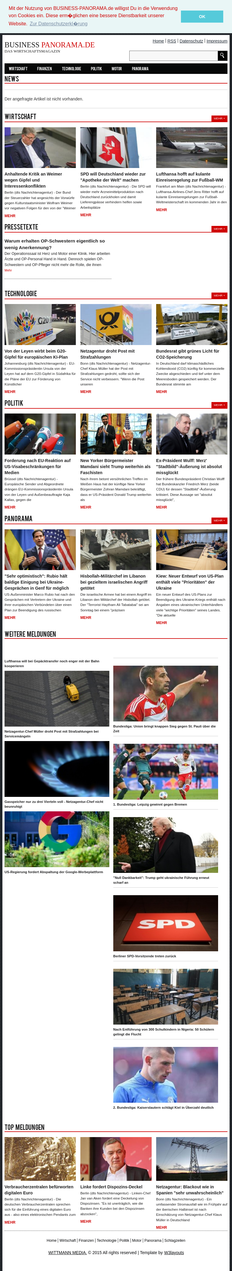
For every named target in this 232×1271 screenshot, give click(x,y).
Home (158, 40)
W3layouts (174, 1252)
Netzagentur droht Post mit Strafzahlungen (107, 353)
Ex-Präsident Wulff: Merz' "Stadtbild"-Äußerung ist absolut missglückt (189, 466)
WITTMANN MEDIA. (67, 1252)
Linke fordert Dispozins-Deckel (111, 1186)
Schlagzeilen (174, 1240)
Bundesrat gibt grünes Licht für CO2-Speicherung (187, 353)
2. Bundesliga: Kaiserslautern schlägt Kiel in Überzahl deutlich (163, 1107)
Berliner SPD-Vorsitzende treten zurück (144, 956)
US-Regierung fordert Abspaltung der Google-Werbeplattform (54, 872)
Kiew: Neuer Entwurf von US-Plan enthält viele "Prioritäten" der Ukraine (190, 581)
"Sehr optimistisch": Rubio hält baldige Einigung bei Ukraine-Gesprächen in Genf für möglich (37, 581)
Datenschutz (191, 40)
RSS (171, 40)
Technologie (71, 69)
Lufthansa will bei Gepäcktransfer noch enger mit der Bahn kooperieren (52, 663)
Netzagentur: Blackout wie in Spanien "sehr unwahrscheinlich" (190, 1189)
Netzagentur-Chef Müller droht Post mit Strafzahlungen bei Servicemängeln (51, 733)
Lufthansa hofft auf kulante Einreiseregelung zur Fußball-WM (189, 177)
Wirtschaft (18, 69)
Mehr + (219, 118)
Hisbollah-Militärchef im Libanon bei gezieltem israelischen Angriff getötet (113, 581)
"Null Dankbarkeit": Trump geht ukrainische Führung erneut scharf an (161, 880)
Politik (96, 69)
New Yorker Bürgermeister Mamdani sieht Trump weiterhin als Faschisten (115, 466)
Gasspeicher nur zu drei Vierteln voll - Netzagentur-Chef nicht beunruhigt (54, 804)
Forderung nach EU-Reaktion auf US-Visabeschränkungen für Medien (38, 466)
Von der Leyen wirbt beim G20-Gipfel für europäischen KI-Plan (36, 353)
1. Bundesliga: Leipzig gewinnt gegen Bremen (150, 804)
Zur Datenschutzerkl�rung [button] (58, 23)
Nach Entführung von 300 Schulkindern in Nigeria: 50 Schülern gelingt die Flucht (163, 1031)
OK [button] (202, 16)
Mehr (10, 216)
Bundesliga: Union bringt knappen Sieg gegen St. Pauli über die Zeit (164, 728)
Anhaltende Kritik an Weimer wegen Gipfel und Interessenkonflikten (33, 180)
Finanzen (44, 69)
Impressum (217, 40)
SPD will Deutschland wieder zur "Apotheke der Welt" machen (113, 177)
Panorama (140, 69)
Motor (117, 69)
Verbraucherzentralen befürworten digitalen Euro (39, 1189)
